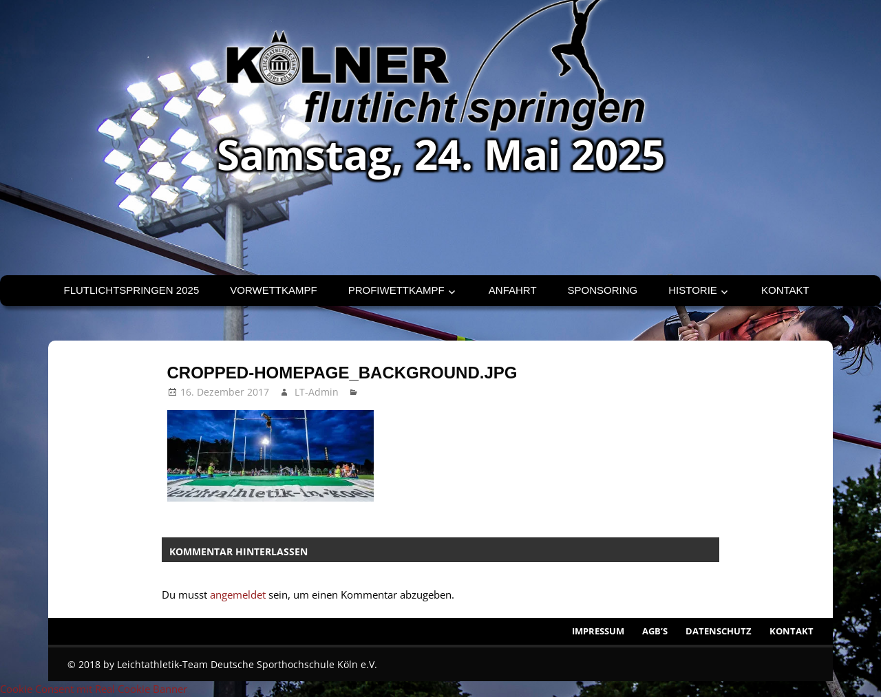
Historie (692, 290)
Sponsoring (603, 290)
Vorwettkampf (273, 290)
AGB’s (655, 631)
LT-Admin (317, 391)
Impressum (598, 631)
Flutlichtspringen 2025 (132, 290)
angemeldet (238, 594)
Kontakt (785, 290)
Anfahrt (513, 290)
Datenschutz (719, 631)
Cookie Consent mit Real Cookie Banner (93, 689)
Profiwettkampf (396, 290)
